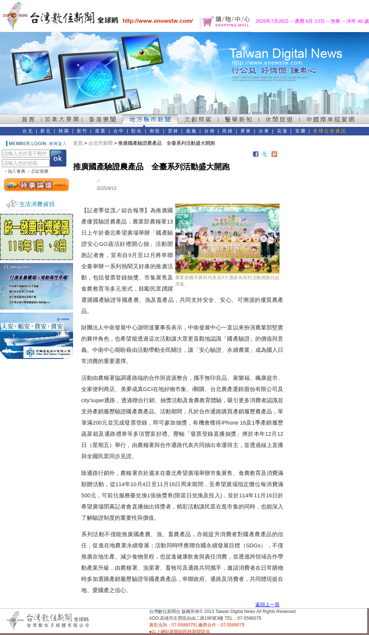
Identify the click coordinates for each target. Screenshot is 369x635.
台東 (264, 131)
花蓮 (282, 131)
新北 (45, 131)
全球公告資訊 (330, 131)
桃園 (64, 131)
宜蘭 (300, 131)
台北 (28, 131)
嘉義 (191, 131)
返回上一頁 (267, 604)
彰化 (136, 131)
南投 (155, 131)
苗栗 (100, 131)
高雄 (227, 131)
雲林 (173, 131)
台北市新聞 (100, 143)
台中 (118, 131)
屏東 (246, 131)
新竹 (82, 131)
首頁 (78, 143)
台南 (209, 131)
